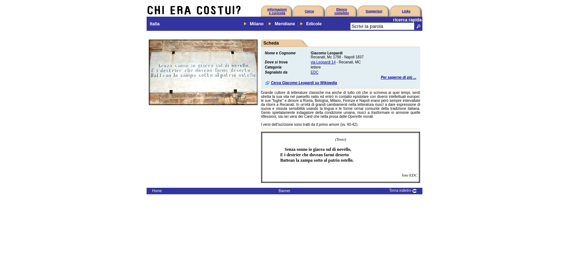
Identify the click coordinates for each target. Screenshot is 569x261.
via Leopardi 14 (323, 62)
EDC (314, 72)
